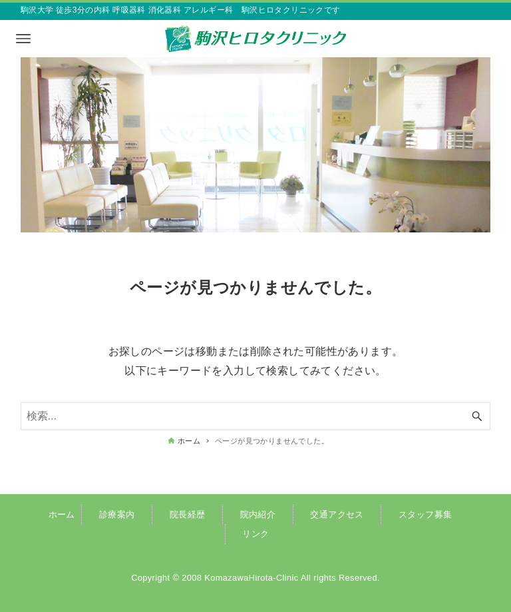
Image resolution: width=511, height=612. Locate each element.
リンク (255, 534)
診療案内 (117, 514)
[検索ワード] (256, 416)
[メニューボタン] (23, 38)
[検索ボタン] (477, 416)
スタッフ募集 (425, 514)
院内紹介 (258, 514)
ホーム (62, 514)
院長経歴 (188, 514)
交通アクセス (336, 514)
